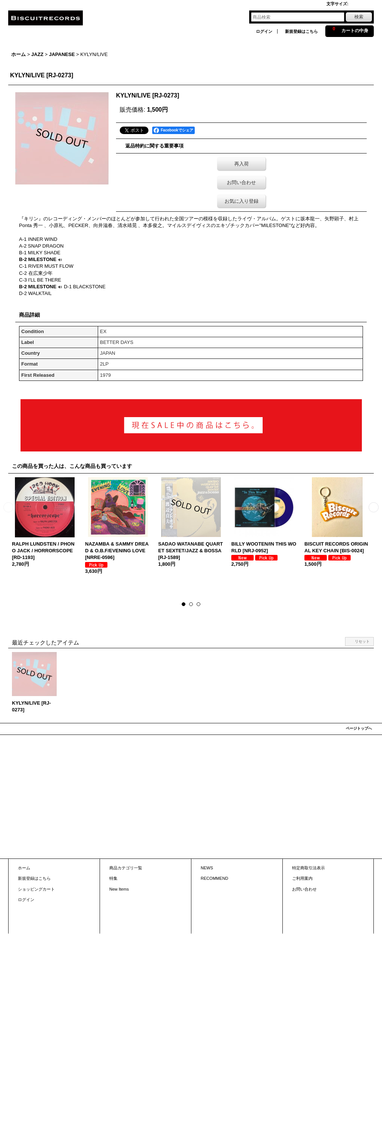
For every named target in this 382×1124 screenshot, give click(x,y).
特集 (113, 878)
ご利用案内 (302, 878)
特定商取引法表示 (308, 868)
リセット (362, 641)
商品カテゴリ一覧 (125, 868)
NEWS (207, 868)
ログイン (264, 31)
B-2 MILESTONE (41, 259)
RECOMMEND (214, 878)
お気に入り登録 (242, 201)
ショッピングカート (36, 889)
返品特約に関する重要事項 (154, 146)
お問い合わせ (241, 182)
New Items (119, 889)
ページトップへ (359, 728)
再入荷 (241, 164)
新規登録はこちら (301, 31)
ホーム (24, 868)
